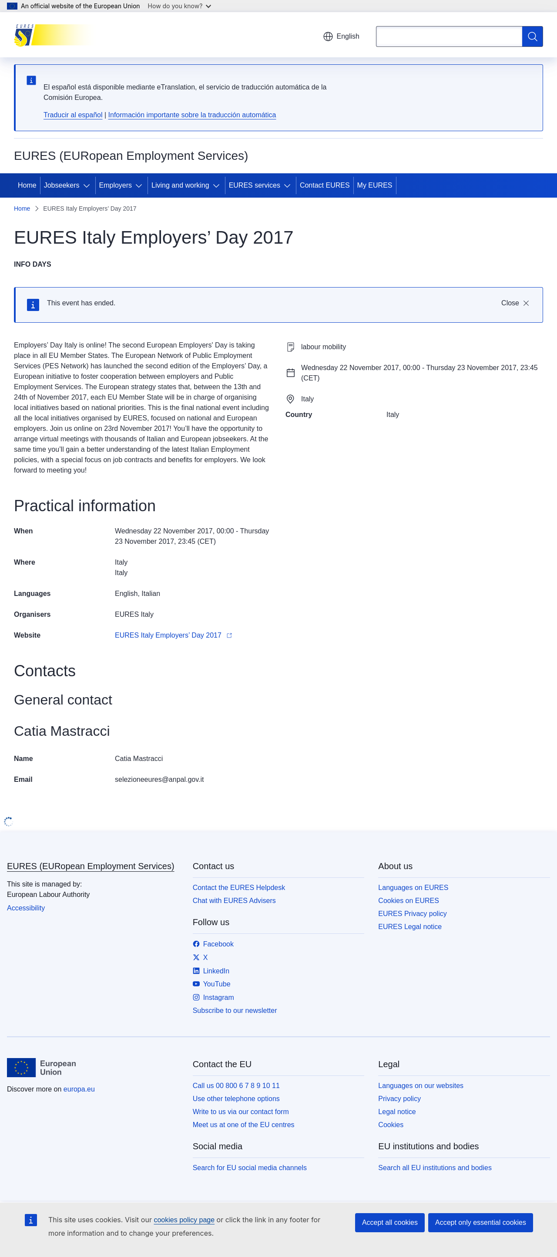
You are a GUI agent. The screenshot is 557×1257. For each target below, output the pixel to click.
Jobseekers (62, 185)
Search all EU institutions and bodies (435, 1167)
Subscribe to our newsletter (235, 1010)
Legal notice (397, 1111)
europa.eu (79, 1089)
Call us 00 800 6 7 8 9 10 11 (236, 1085)
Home (27, 185)
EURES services (254, 185)
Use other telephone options (236, 1098)
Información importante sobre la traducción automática (192, 115)
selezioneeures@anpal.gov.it (159, 779)
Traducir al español (73, 115)
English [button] (341, 36)
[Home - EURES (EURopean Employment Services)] (57, 35)
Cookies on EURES (408, 900)
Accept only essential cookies (480, 1222)
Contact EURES (325, 185)
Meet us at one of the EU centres (244, 1124)
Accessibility (26, 908)
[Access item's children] (88, 185)
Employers (115, 185)
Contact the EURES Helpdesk (239, 887)
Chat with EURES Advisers (234, 900)
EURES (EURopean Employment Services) (90, 866)
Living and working (180, 185)
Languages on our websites (420, 1085)
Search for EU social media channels (250, 1167)
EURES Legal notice (410, 926)
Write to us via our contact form (241, 1111)
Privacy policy (399, 1098)
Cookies (390, 1124)
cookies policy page (184, 1220)
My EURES (375, 185)
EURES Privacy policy (412, 913)
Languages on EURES (413, 887)
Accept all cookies (390, 1222)
